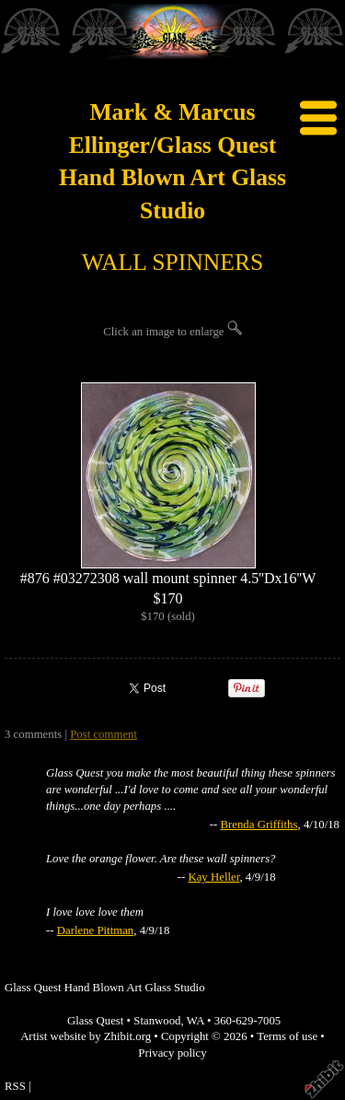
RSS (15, 1086)
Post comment (103, 734)
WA (195, 1020)
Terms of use (287, 1036)
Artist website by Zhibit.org (85, 1036)
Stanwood (156, 1020)
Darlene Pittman (95, 930)
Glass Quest (95, 1020)
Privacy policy (172, 1053)
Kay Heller (213, 877)
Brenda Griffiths (258, 824)
